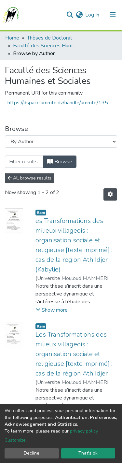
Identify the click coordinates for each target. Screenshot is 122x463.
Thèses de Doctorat (49, 37)
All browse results (29, 178)
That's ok (88, 453)
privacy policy (84, 431)
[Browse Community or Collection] (61, 141)
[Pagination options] (110, 194)
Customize (15, 440)
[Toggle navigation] (113, 14)
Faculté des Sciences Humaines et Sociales (45, 45)
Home (12, 37)
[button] (79, 15)
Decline (31, 453)
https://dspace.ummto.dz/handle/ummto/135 (57, 102)
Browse (59, 161)
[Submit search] (70, 15)
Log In (92, 14)
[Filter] (24, 162)
